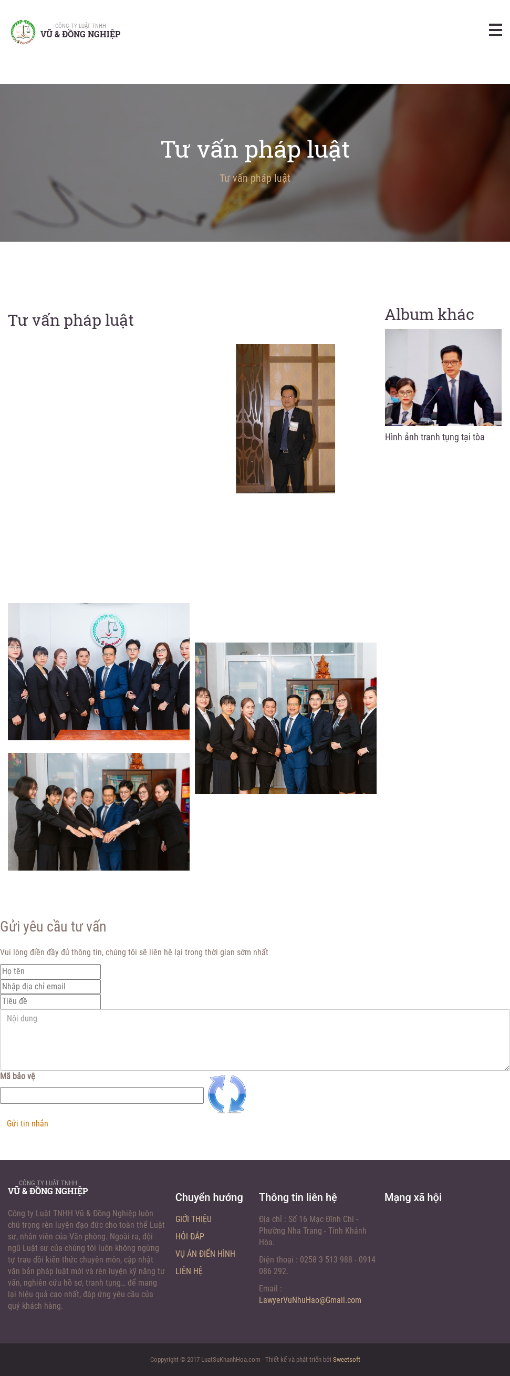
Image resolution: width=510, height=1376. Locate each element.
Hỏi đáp (189, 1236)
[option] (443, 388)
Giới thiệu (193, 1219)
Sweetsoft (346, 1359)
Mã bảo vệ (17, 1076)
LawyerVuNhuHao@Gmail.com (310, 1300)
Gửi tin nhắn (27, 1124)
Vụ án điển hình (205, 1254)
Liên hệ (189, 1271)
